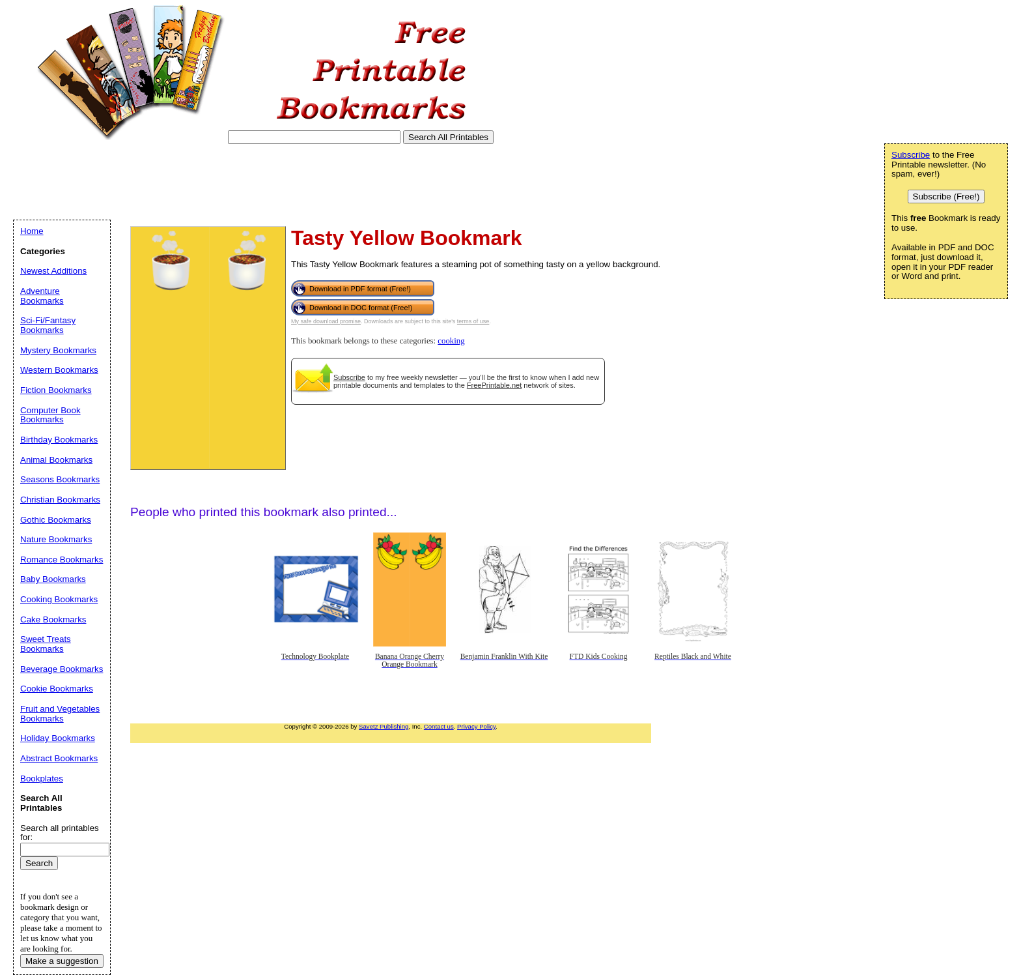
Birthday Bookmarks (59, 439)
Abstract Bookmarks (59, 758)
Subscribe (349, 377)
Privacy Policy (476, 726)
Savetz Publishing (383, 726)
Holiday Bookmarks (57, 738)
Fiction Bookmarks (56, 390)
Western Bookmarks (59, 370)
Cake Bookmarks (53, 619)
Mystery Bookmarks (58, 350)
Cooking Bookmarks (59, 599)
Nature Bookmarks (56, 539)
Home (32, 231)
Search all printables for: (59, 833)
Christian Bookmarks (60, 499)
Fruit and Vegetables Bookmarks (60, 713)
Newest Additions (53, 271)
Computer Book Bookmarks (50, 415)
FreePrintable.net (494, 385)
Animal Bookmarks (56, 460)
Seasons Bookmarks (60, 479)
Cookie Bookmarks (56, 688)
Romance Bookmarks (61, 559)
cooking (451, 340)
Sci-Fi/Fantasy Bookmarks (48, 325)
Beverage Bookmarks (61, 669)
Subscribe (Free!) (946, 196)
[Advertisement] (250, 182)
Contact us (439, 726)
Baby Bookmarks (53, 579)
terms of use (473, 321)
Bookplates (41, 778)
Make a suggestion (61, 961)
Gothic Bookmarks (55, 520)
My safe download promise (326, 321)
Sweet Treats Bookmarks (45, 644)
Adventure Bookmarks (42, 296)
